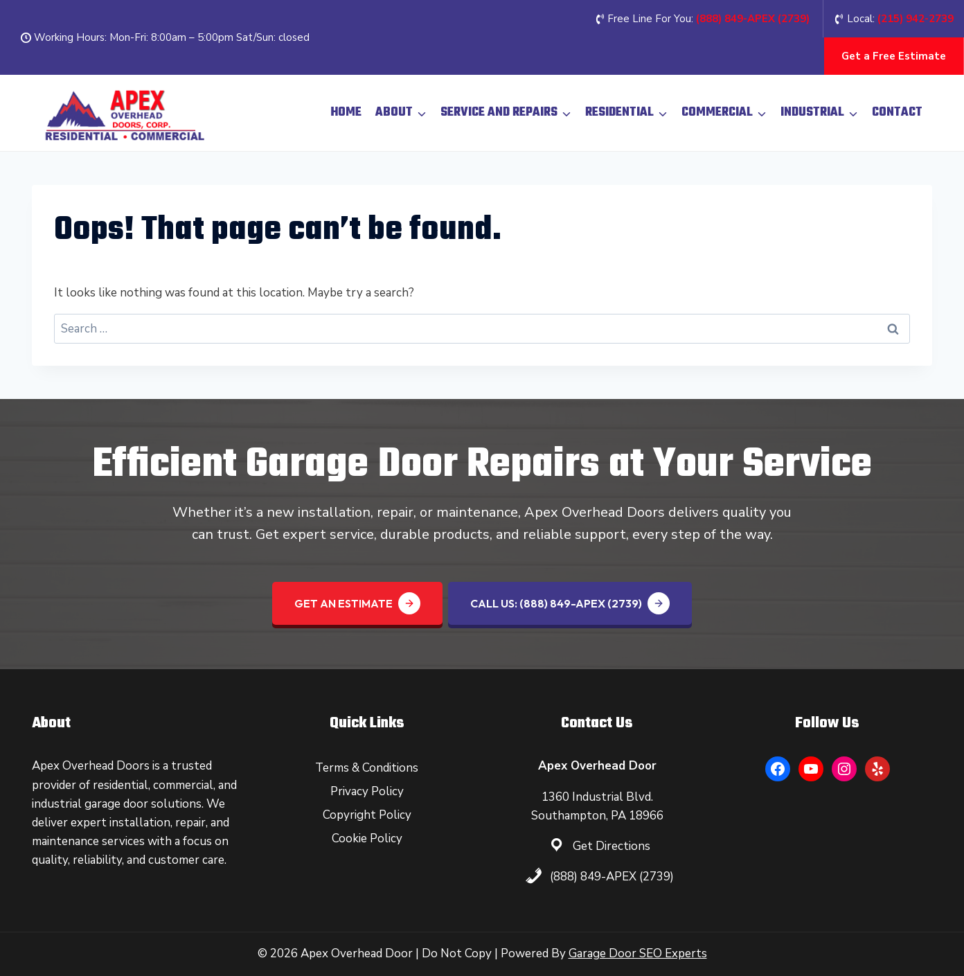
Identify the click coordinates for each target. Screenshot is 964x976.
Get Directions (611, 846)
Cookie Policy (367, 838)
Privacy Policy (367, 791)
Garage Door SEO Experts (638, 953)
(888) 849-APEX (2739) (612, 877)
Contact (897, 113)
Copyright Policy (367, 815)
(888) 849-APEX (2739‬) (753, 19)
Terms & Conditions (366, 768)
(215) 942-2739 (915, 19)
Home (346, 113)
